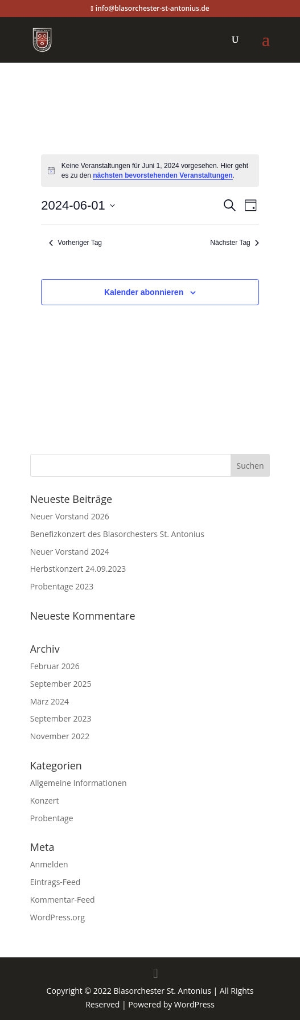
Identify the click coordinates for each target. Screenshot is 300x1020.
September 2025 (61, 683)
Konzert (44, 800)
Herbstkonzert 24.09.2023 (78, 568)
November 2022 (60, 736)
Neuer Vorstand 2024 (69, 551)
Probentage (51, 818)
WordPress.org (57, 917)
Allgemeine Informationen (78, 782)
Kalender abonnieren (143, 292)
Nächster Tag (234, 243)
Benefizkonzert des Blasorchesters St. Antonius (117, 534)
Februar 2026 (55, 666)
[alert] (150, 170)
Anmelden (49, 864)
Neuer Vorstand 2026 (69, 516)
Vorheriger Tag (75, 243)
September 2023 (61, 718)
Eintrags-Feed (55, 881)
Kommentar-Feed (62, 899)
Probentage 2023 (61, 586)
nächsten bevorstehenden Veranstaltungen (162, 175)
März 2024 (49, 701)
